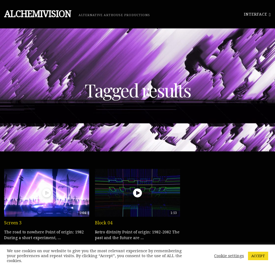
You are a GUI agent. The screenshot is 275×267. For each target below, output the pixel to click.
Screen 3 (13, 222)
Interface (257, 14)
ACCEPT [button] (258, 256)
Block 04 (103, 222)
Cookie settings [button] (229, 255)
